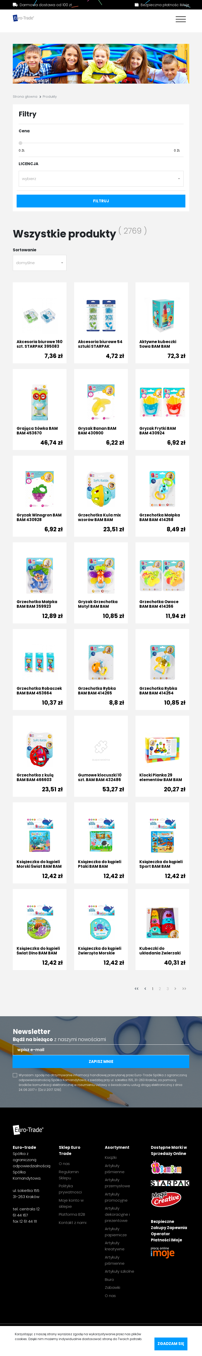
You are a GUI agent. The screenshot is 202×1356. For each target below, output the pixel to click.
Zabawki (112, 1287)
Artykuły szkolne (119, 1271)
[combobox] (101, 178)
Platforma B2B (72, 1214)
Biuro (109, 1279)
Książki (111, 1157)
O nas (64, 1163)
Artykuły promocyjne (116, 1197)
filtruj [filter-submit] (101, 201)
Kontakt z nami (72, 1222)
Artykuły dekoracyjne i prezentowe (117, 1214)
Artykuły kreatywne (115, 1246)
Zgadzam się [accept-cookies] (171, 1343)
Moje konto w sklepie (71, 1203)
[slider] (20, 143)
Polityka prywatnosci (70, 1189)
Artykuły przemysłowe (117, 1183)
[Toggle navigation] (179, 19)
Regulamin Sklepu (69, 1175)
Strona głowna (25, 96)
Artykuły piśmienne (115, 1168)
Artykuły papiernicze (116, 1232)
